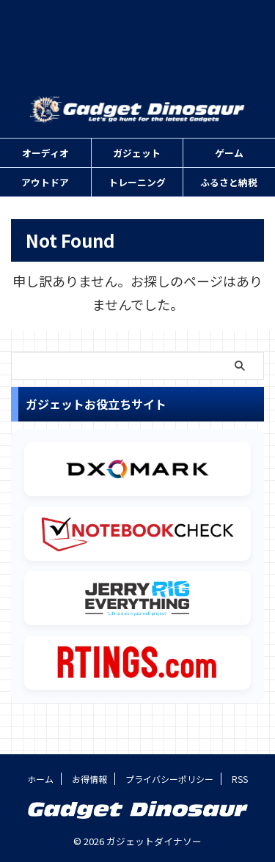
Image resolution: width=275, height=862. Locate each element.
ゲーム (229, 153)
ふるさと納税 (228, 182)
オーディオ (45, 153)
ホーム (40, 779)
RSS (240, 779)
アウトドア (45, 182)
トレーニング (137, 182)
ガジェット (137, 153)
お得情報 (89, 779)
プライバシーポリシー (169, 779)
